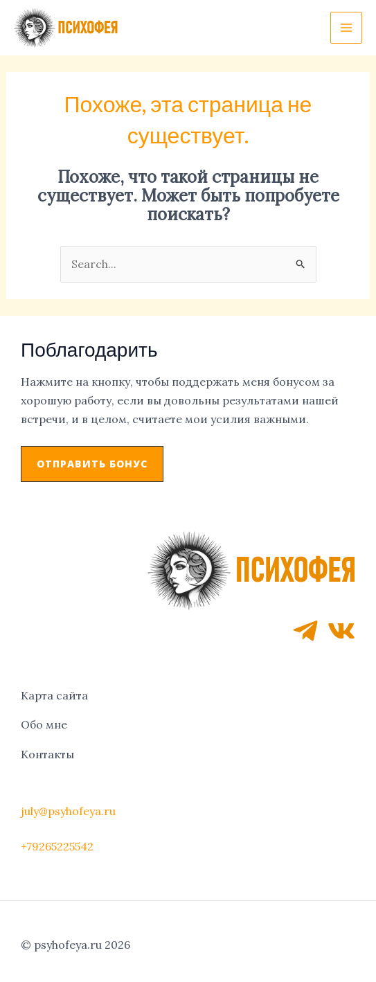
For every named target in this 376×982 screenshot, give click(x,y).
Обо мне (44, 724)
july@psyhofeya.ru (68, 811)
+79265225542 (57, 846)
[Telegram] (305, 631)
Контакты (47, 754)
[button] (92, 464)
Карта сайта (54, 695)
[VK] (341, 631)
